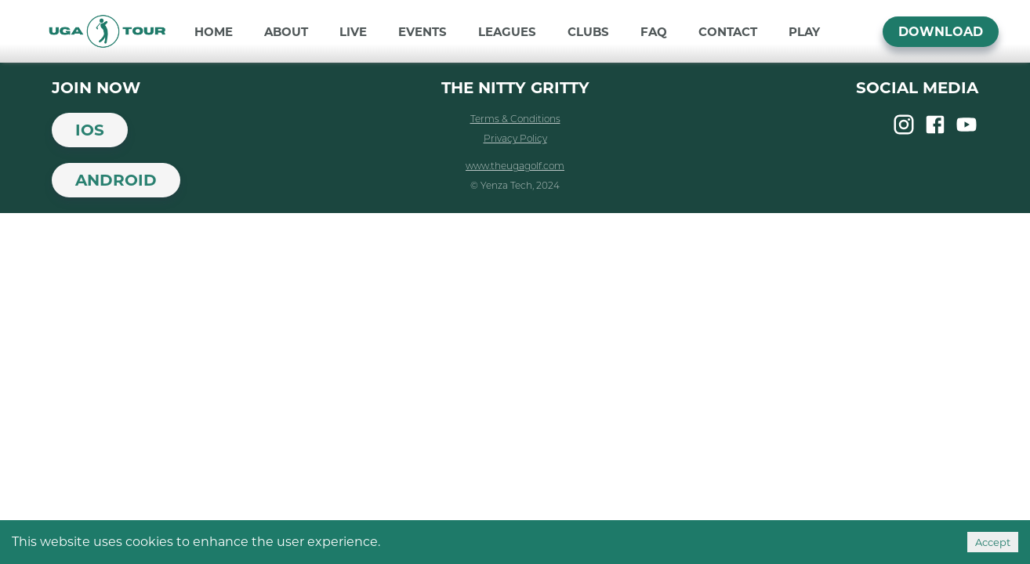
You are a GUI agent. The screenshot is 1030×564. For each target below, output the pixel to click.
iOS (89, 130)
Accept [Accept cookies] (992, 542)
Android (116, 180)
